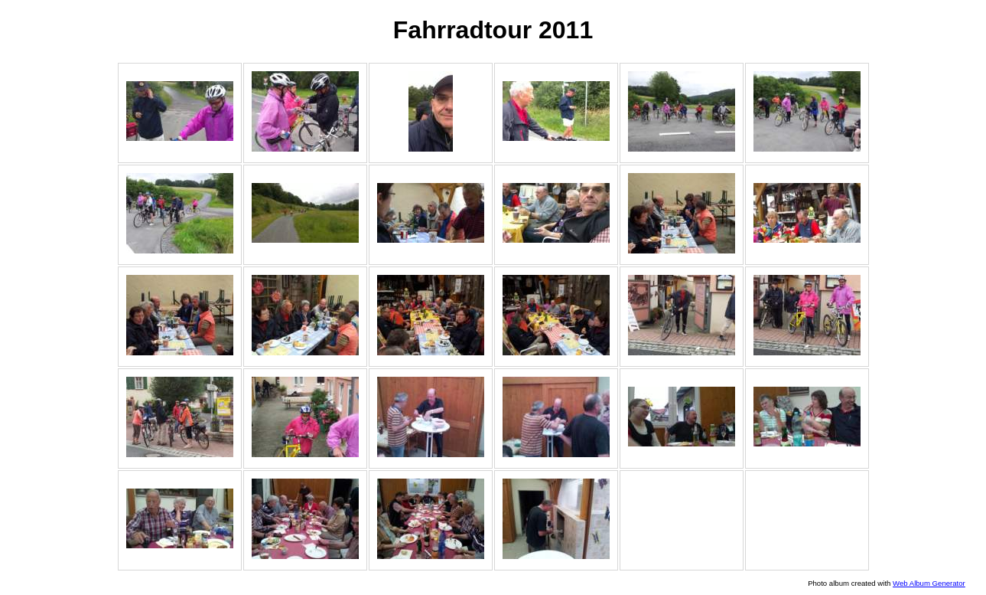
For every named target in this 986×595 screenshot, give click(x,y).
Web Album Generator (929, 583)
